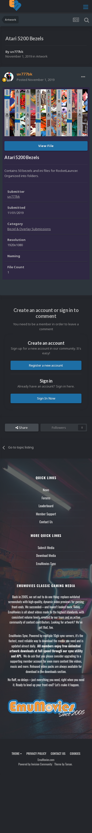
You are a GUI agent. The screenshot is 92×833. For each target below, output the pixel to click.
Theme (17, 753)
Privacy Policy (36, 753)
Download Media (46, 555)
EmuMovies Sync (46, 563)
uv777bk (16, 51)
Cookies (75, 753)
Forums (46, 497)
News (46, 489)
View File (46, 146)
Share (21, 427)
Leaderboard (46, 505)
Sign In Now (46, 398)
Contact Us (46, 521)
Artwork (42, 56)
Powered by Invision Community (35, 764)
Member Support (46, 513)
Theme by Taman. (63, 764)
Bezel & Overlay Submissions (29, 229)
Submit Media (46, 547)
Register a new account (46, 365)
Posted (35, 79)
